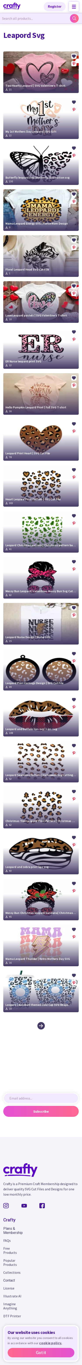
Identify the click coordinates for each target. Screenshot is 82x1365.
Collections (12, 1272)
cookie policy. (50, 1343)
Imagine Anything (10, 1306)
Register (55, 6)
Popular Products (10, 1262)
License (8, 1288)
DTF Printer (12, 1316)
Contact (9, 1280)
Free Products (10, 1250)
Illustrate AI (12, 1296)
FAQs (7, 1240)
